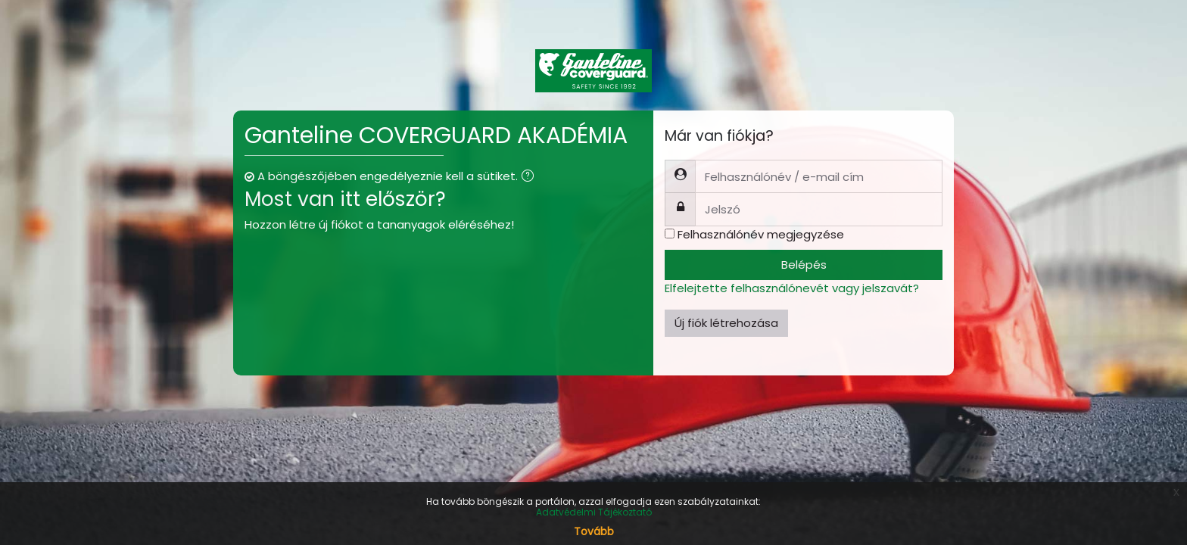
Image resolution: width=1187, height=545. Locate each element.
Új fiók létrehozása (726, 323)
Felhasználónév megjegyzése (761, 234)
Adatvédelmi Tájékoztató (594, 512)
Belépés (804, 264)
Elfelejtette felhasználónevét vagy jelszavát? (792, 288)
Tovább (594, 531)
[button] (531, 177)
